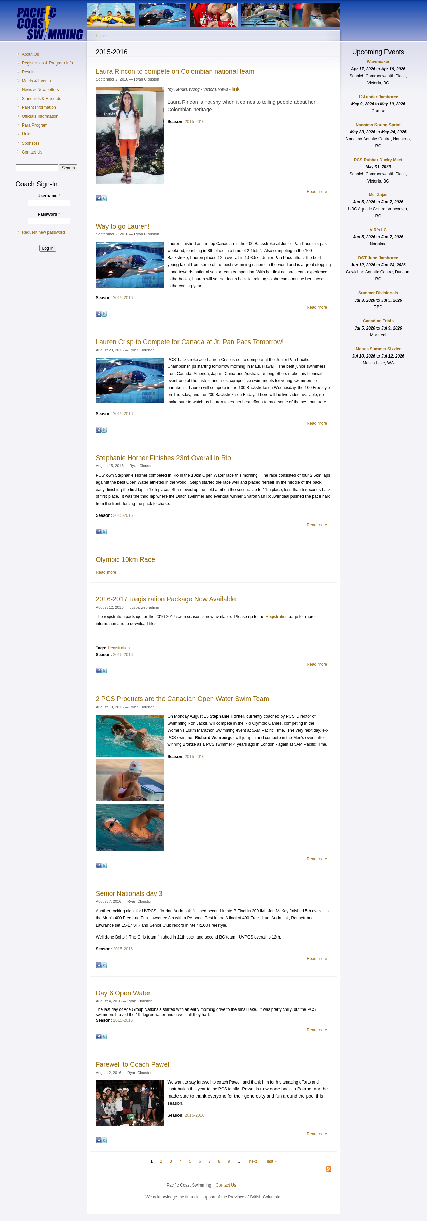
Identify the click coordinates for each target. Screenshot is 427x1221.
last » (272, 1161)
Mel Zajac (378, 194)
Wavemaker (378, 61)
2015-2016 (194, 121)
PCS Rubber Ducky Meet (378, 160)
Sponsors (30, 143)
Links (26, 134)
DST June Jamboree (378, 258)
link (236, 89)
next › (254, 1161)
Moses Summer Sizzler (378, 349)
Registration (277, 616)
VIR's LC (378, 230)
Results (29, 72)
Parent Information (39, 107)
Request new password (43, 232)
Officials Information (40, 116)
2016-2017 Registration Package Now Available (166, 599)
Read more (317, 191)
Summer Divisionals (378, 293)
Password (49, 214)
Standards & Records (41, 98)
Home (101, 36)
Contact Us (32, 152)
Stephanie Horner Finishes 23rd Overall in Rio (163, 458)
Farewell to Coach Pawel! (133, 1064)
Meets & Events (36, 80)
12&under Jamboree (378, 97)
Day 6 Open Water (123, 993)
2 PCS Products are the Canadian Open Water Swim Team (182, 698)
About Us (30, 54)
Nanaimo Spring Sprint (378, 124)
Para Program (35, 125)
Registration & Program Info (47, 63)
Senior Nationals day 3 (129, 893)
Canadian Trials (378, 321)
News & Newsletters (40, 89)
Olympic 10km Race (125, 559)
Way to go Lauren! (123, 226)
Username (49, 195)
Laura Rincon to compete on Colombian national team (175, 71)
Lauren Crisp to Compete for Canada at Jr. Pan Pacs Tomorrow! (190, 342)
